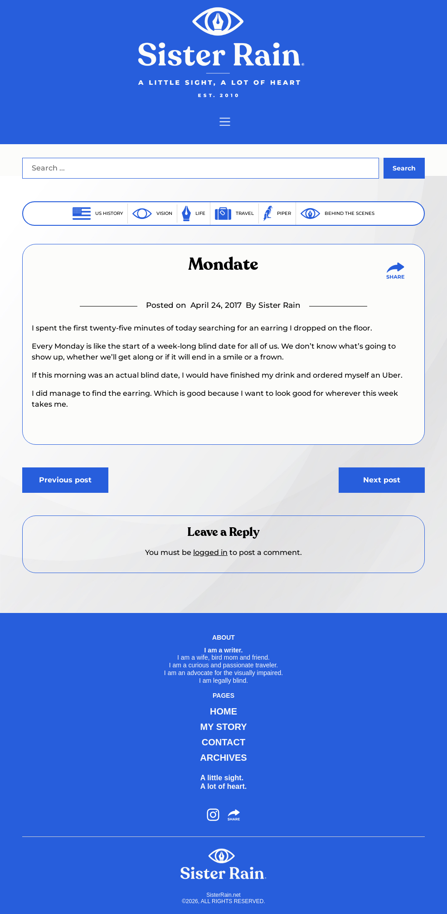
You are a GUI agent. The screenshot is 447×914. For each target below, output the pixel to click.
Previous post (65, 480)
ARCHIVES (223, 758)
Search (404, 168)
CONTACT (223, 742)
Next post (381, 480)
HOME (223, 711)
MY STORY (223, 727)
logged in (210, 552)
